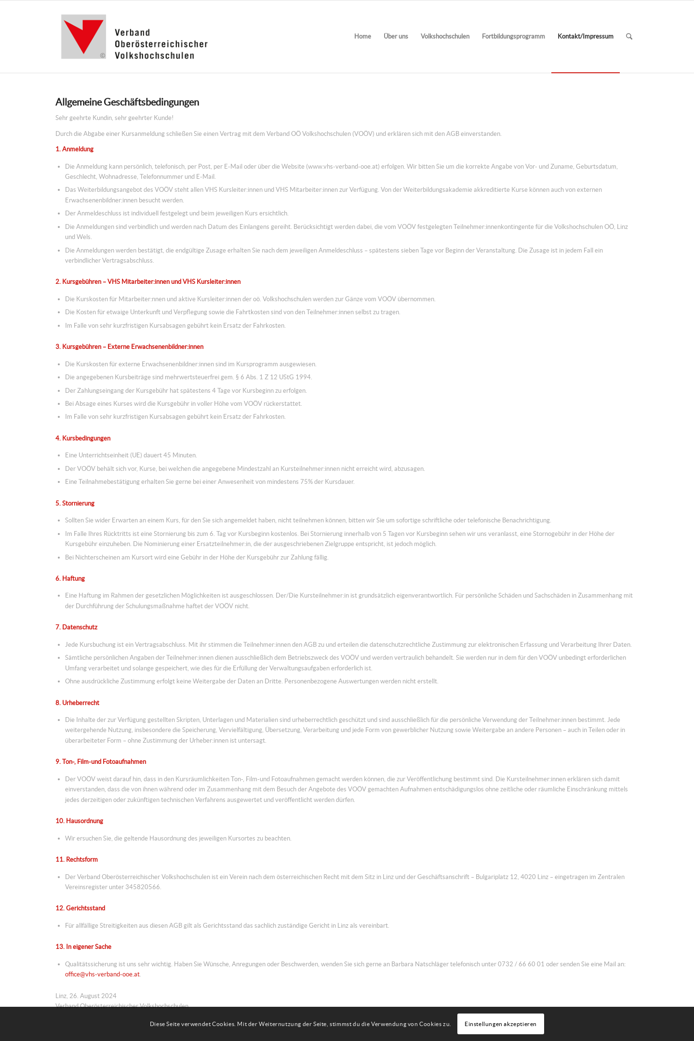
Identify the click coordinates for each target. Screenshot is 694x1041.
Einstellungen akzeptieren (501, 1024)
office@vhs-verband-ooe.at (102, 974)
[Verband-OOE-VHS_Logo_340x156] (134, 36)
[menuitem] (362, 36)
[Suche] (629, 36)
